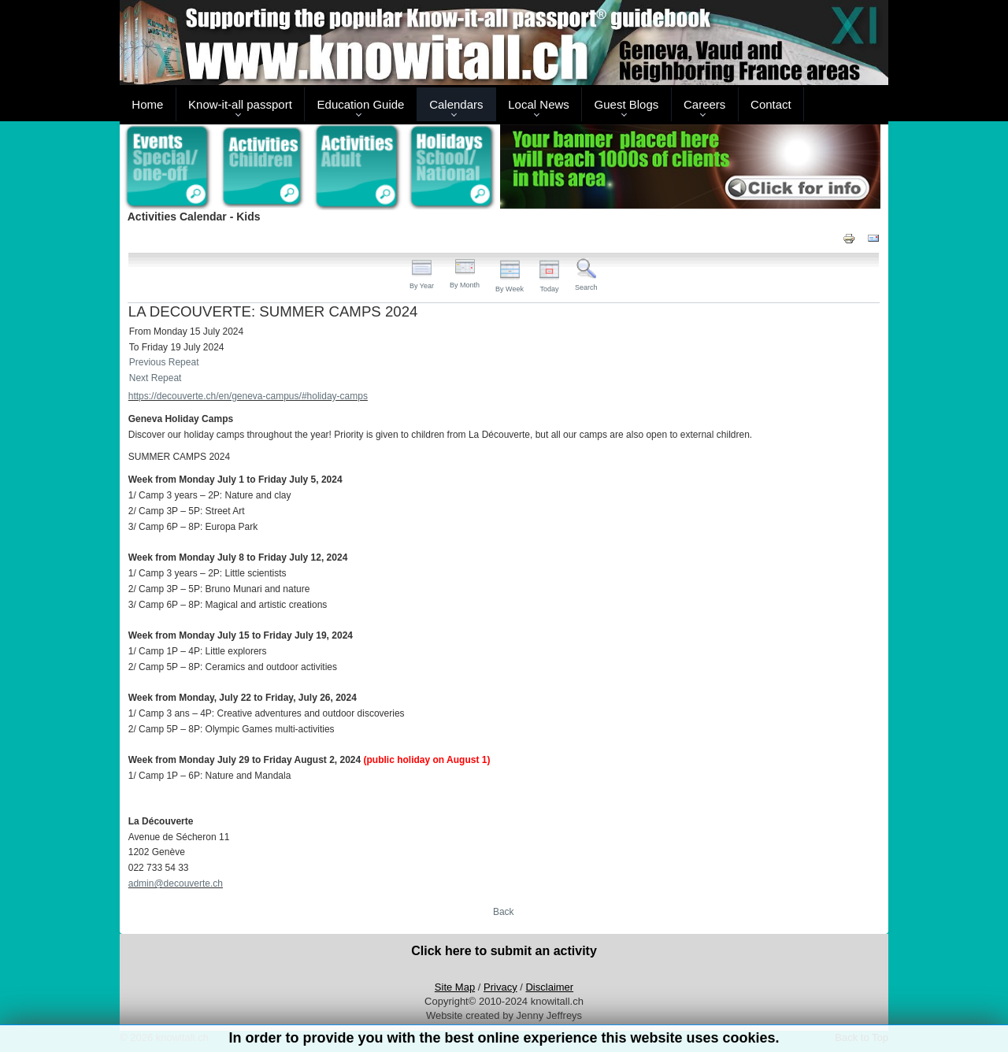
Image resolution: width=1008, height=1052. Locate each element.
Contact (770, 104)
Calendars (456, 104)
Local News (538, 104)
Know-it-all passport (240, 104)
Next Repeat (155, 377)
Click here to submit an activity (504, 951)
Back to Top (861, 1037)
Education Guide (361, 104)
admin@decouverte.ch (175, 883)
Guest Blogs (627, 104)
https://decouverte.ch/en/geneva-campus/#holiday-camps (248, 396)
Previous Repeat (164, 362)
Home (147, 104)
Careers (704, 104)
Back (503, 911)
